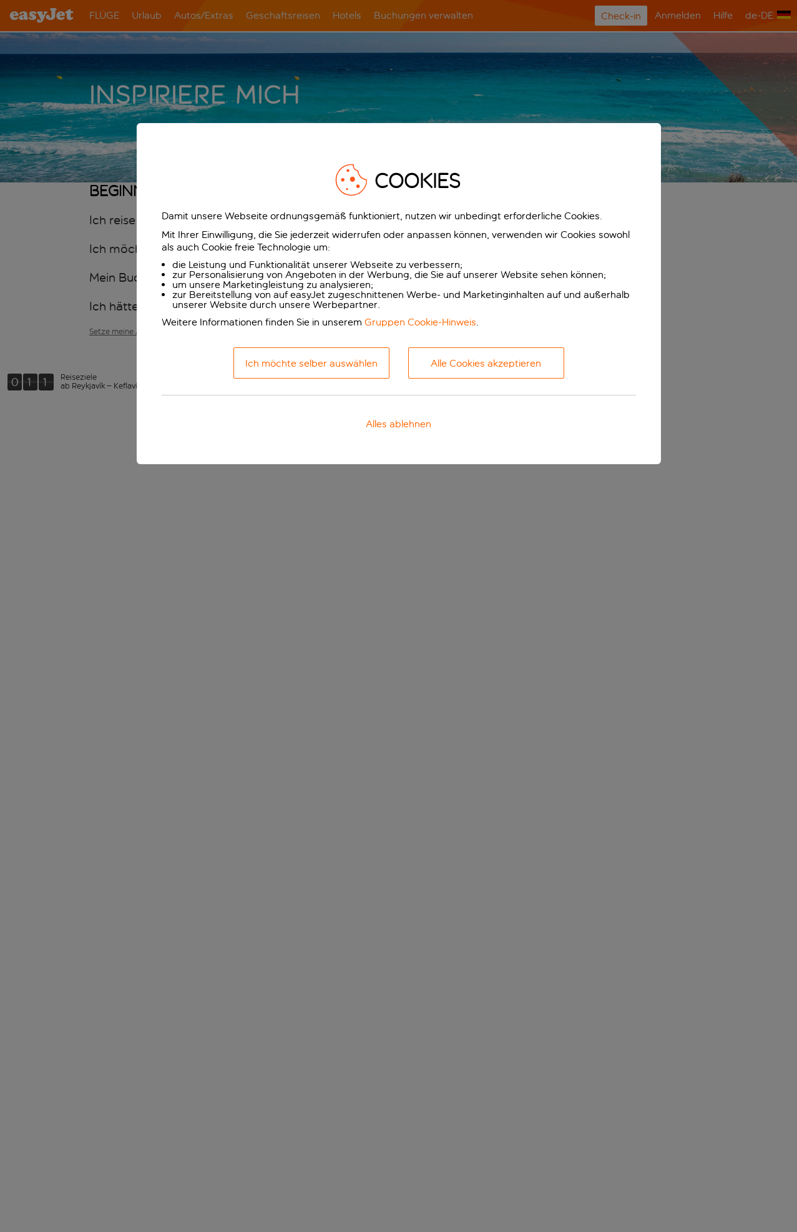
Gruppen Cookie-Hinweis (420, 322)
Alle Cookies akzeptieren (486, 363)
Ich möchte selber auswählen (311, 363)
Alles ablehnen (398, 424)
